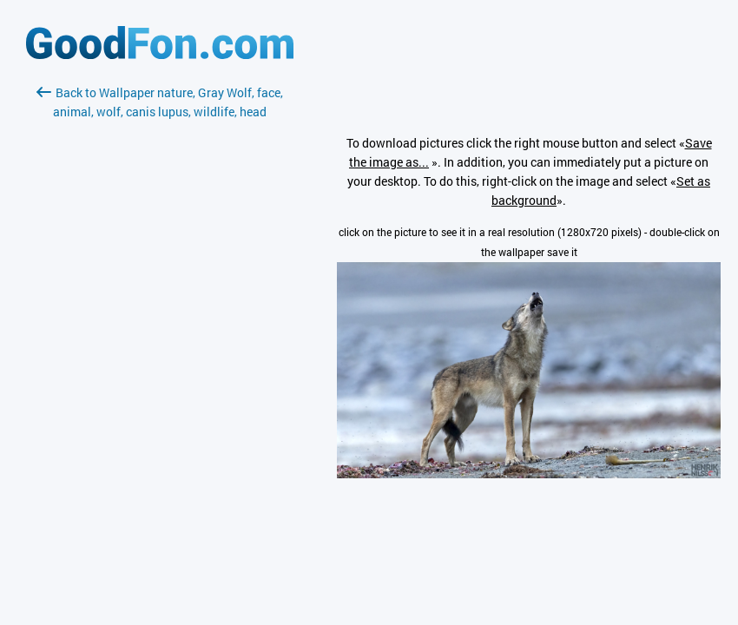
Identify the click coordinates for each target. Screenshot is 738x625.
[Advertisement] (160, 327)
